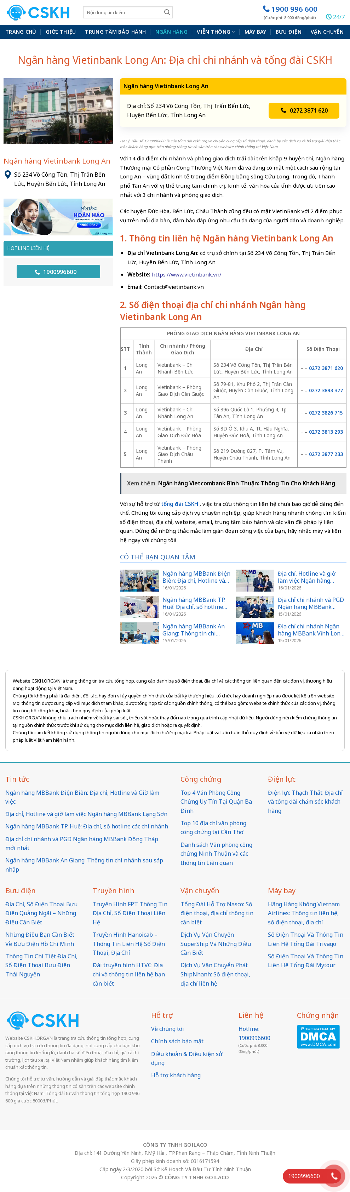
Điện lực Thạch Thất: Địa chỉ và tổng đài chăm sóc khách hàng (305, 802)
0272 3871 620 (304, 110)
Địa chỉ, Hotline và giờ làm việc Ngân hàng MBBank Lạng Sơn (86, 814)
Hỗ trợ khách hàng (176, 1075)
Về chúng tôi (167, 1029)
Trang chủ (20, 31)
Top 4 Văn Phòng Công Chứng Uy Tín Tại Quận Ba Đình (216, 802)
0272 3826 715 (326, 412)
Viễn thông (216, 31)
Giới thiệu (61, 31)
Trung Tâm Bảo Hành (115, 31)
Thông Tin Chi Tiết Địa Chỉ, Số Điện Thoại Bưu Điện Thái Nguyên (41, 965)
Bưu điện (289, 31)
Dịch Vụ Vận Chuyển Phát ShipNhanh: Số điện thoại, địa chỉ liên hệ (215, 974)
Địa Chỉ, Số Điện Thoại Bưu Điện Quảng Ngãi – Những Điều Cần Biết (41, 913)
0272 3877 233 (326, 454)
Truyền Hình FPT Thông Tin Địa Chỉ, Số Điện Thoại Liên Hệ (130, 913)
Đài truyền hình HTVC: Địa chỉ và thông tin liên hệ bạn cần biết (129, 974)
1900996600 (56, 272)
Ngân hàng (171, 31)
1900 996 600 (290, 12)
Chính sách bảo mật (177, 1041)
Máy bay (255, 31)
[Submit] (167, 12)
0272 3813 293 (326, 431)
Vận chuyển (327, 31)
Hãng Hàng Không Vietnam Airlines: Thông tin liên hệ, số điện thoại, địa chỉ (304, 913)
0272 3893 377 (326, 390)
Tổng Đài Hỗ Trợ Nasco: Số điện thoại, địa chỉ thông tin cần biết (216, 913)
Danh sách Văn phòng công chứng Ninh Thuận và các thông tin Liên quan (216, 854)
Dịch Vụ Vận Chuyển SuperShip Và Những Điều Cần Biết (215, 944)
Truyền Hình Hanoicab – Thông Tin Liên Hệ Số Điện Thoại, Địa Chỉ (129, 944)
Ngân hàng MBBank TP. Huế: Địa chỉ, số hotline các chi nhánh (86, 826)
